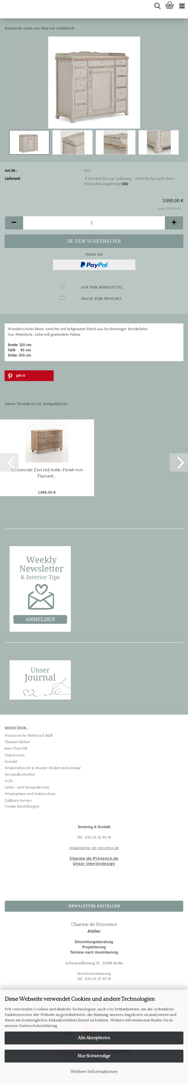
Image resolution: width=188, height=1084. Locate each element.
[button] (14, 223)
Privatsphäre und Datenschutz (30, 794)
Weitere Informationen (94, 1071)
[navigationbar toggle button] (182, 6)
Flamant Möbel (17, 742)
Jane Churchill (16, 748)
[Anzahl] (94, 223)
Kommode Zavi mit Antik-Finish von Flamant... (47, 473)
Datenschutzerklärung (38, 1026)
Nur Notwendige (94, 1056)
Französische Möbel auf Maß (28, 736)
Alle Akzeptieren (94, 1038)
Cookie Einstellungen (22, 806)
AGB (9, 781)
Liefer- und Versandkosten (27, 787)
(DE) (125, 184)
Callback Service (18, 801)
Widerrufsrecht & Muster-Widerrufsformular (43, 768)
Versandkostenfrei (20, 775)
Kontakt (11, 762)
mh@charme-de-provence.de (94, 848)
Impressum (15, 755)
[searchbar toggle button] (157, 6)
